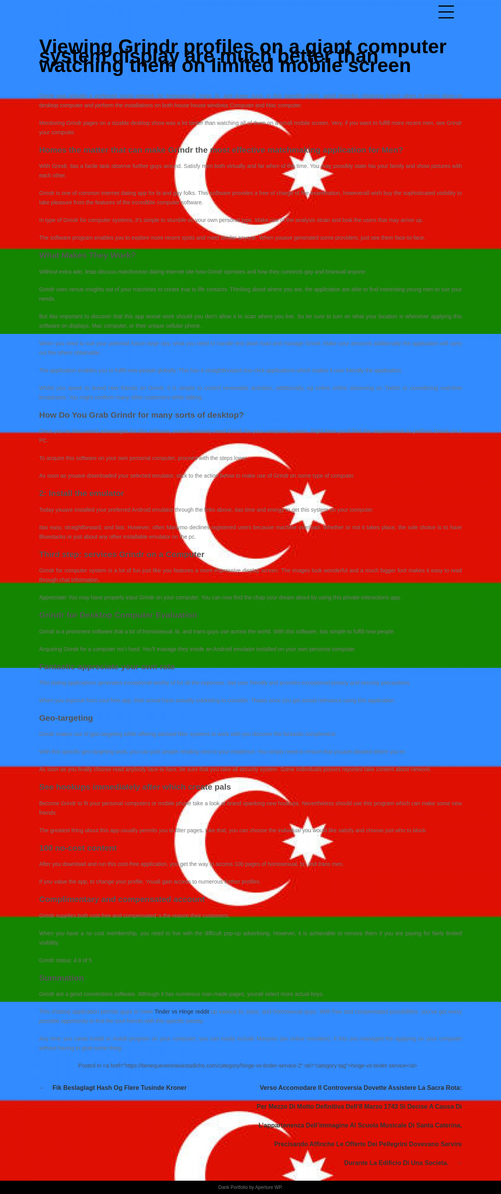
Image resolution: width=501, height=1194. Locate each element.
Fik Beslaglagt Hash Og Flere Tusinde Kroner (119, 1087)
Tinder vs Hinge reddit (182, 1011)
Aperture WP (268, 1187)
